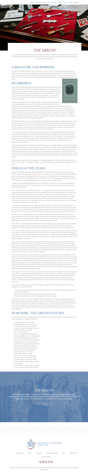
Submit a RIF (38, 2)
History (59, 2)
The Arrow (54, 2)
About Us (42, 7)
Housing (73, 11)
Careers (29, 453)
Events (48, 2)
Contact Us (39, 453)
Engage (60, 7)
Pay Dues (70, 2)
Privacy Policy (73, 453)
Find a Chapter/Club (52, 453)
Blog (44, 2)
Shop (75, 2)
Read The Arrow (44, 403)
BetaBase (32, 2)
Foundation (72, 7)
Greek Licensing (46, 456)
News (63, 453)
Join (51, 7)
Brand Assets (19, 453)
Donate (64, 2)
